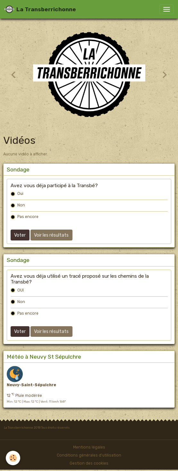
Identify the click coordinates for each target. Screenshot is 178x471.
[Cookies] (13, 458)
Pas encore (27, 216)
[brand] (40, 9)
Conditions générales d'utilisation (89, 455)
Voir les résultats (51, 235)
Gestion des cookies (89, 463)
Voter (20, 235)
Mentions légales (89, 447)
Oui (20, 193)
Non (21, 205)
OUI (20, 290)
